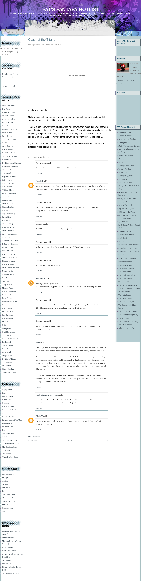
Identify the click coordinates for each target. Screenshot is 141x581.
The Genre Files (124, 282)
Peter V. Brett (7, 133)
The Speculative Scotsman (128, 311)
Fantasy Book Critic (126, 165)
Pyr (3, 430)
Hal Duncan (6, 160)
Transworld (6, 454)
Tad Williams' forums (10, 573)
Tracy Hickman (8, 197)
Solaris (4, 437)
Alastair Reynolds (9, 291)
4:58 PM (38, 430)
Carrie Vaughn (7, 345)
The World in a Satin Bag (128, 321)
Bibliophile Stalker (125, 142)
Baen (4, 393)
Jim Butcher (6, 143)
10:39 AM (39, 271)
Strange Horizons (9, 501)
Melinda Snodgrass (9, 322)
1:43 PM (38, 313)
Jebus (38, 342)
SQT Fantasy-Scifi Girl (127, 258)
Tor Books (6, 450)
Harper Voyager (8, 406)
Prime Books (7, 423)
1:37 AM (39, 195)
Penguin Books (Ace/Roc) (12, 420)
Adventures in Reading (127, 139)
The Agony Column (126, 268)
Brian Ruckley (7, 298)
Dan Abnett (6, 109)
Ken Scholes (7, 308)
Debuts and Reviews (126, 155)
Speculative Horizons (126, 255)
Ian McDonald (7, 247)
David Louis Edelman (10, 166)
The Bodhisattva (124, 272)
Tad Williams (7, 362)
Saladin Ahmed (8, 116)
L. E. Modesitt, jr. (9, 254)
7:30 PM (38, 387)
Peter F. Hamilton (9, 193)
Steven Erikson (8, 170)
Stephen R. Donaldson (10, 156)
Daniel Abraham (8, 112)
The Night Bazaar (125, 298)
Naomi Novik (7, 271)
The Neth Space (124, 295)
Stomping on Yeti (125, 265)
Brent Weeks (7, 352)
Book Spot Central (9, 551)
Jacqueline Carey (8, 146)
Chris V (39, 416)
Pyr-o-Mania (123, 221)
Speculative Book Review (128, 245)
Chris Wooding (8, 369)
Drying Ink (122, 159)
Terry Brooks (7, 136)
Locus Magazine (8, 474)
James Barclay (7, 126)
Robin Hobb (7, 200)
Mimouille (40, 278)
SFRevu (5, 504)
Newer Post (32, 440)
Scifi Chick (122, 238)
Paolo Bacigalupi (8, 119)
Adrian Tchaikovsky (10, 338)
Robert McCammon (10, 244)
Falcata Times (123, 162)
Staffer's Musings (125, 262)
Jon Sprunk (6, 328)
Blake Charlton (8, 149)
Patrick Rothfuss (8, 295)
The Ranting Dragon (126, 301)
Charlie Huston (8, 207)
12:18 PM (39, 292)
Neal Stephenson (8, 332)
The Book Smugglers (126, 275)
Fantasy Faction (124, 169)
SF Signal (6, 477)
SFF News (6, 488)
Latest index (123, 49)
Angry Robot (7, 389)
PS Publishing (7, 427)
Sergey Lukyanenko (10, 234)
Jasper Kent (6, 217)
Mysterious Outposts (126, 208)
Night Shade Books (9, 410)
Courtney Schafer (9, 305)
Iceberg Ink (122, 202)
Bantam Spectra (8, 396)
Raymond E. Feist (9, 176)
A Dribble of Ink (124, 132)
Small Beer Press (8, 433)
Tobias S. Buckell (9, 139)
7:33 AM (39, 252)
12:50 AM (39, 173)
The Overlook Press (9, 447)
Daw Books (6, 400)
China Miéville (8, 251)
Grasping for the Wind (127, 198)
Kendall (39, 181)
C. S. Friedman (8, 183)
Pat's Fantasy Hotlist (70, 9)
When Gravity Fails (126, 328)
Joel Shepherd (7, 315)
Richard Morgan (8, 261)
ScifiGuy (121, 241)
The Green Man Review (127, 285)
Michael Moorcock (9, 257)
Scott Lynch (6, 237)
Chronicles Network (10, 494)
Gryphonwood (7, 508)
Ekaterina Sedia (8, 311)
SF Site (5, 484)
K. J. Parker (6, 278)
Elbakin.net (6, 564)
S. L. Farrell (6, 173)
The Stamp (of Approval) (128, 315)
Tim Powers (6, 281)
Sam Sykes (6, 335)
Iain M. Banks (7, 122)
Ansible (5, 481)
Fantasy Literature (125, 172)
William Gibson (8, 190)
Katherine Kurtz (8, 227)
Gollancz (5, 403)
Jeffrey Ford (7, 180)
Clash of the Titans (41, 39)
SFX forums (7, 560)
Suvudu (5, 511)
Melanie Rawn (7, 288)
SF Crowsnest (7, 498)
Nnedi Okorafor (8, 274)
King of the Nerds (125, 205)
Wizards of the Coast (10, 457)
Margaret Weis (7, 355)
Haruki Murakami (9, 264)
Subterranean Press (9, 440)
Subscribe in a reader (8, 86)
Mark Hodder (7, 203)
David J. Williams (9, 359)
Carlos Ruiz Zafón (9, 372)
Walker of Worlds (125, 325)
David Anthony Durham (11, 163)
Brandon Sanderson (9, 301)
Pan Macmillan (8, 416)
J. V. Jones (6, 210)
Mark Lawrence (8, 230)
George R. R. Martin (10, 241)
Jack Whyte (6, 365)
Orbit (4, 413)
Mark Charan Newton (10, 268)
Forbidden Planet (125, 182)
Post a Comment (34, 436)
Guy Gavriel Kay (8, 214)
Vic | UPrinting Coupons (47, 395)
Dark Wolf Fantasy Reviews (129, 146)
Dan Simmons (7, 318)
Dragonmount (7, 547)
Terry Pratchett (8, 284)
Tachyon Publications (10, 443)
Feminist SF (123, 179)
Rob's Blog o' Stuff (125, 231)
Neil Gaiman (7, 187)
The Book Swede (125, 278)
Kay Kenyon (7, 220)
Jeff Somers (6, 325)
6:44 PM (38, 335)
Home (70, 440)
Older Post (107, 440)
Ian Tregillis (6, 342)
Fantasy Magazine (125, 176)
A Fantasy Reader (125, 135)
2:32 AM (39, 408)
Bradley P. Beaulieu (9, 129)
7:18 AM (39, 234)
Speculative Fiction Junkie (128, 248)
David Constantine (9, 153)
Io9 (3, 491)
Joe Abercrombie (8, 106)
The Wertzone (123, 318)
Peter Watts (6, 349)
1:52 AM (39, 216)
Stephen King (7, 224)
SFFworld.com (8, 537)
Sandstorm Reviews (126, 234)
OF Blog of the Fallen (126, 212)
